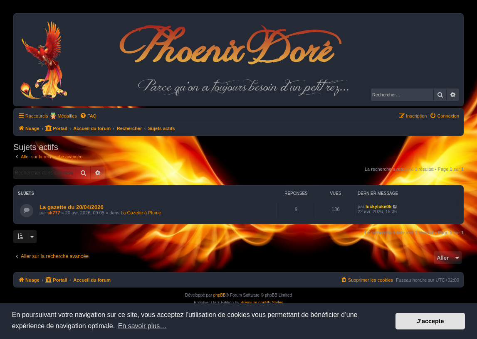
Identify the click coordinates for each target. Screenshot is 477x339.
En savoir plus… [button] (142, 325)
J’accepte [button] (430, 321)
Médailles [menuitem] (67, 115)
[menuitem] (88, 116)
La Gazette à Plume (141, 212)
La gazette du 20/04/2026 (72, 207)
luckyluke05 (378, 206)
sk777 (53, 212)
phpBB (219, 295)
